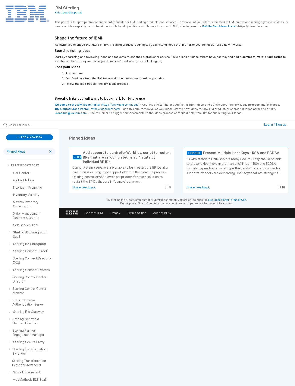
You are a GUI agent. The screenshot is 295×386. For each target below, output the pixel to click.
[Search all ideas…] (34, 124)
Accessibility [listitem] (162, 213)
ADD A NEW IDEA (29, 137)
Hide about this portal (68, 12)
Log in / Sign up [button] (276, 124)
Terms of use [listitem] (136, 213)
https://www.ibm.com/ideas (120, 104)
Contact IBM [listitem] (94, 213)
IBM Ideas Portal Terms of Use (227, 199)
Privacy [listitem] (115, 213)
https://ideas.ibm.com (105, 109)
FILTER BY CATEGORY (23, 165)
